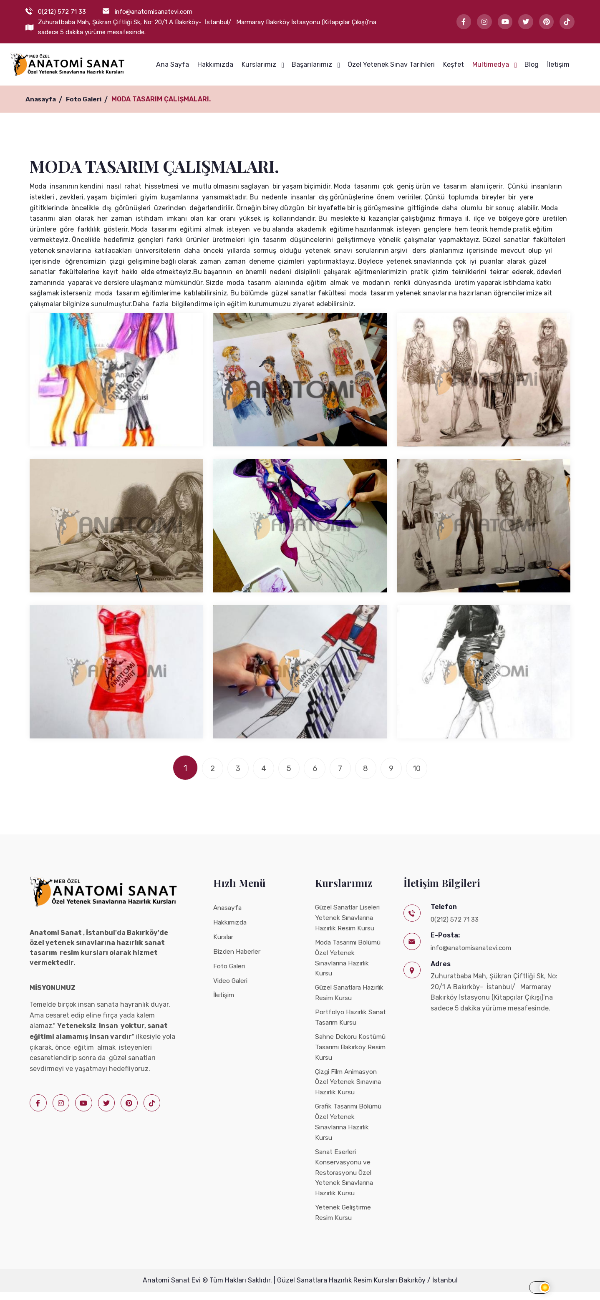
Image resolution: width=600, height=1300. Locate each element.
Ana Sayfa (172, 64)
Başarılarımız (312, 64)
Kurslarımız (259, 64)
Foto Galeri (86, 99)
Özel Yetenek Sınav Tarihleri (391, 64)
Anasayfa (41, 99)
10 (431, 768)
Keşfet (453, 64)
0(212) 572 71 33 (62, 11)
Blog (531, 64)
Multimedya (490, 64)
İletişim (558, 64)
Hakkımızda (215, 64)
